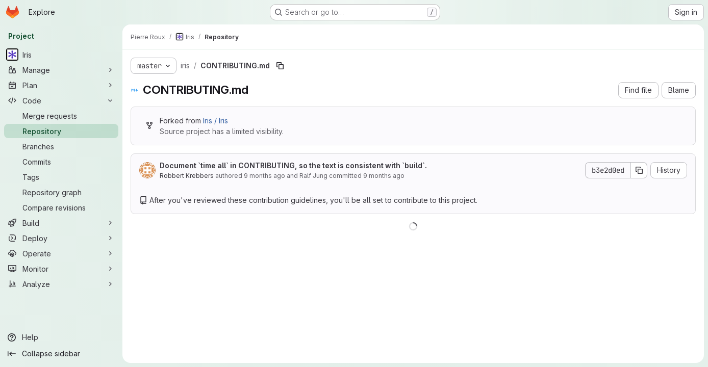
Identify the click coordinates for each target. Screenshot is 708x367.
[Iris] (61, 54)
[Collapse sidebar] (61, 354)
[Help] (61, 337)
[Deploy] (61, 238)
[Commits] (61, 161)
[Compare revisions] (61, 207)
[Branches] (61, 146)
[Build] (61, 223)
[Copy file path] (280, 66)
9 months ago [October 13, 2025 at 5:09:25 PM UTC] (264, 175)
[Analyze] (61, 284)
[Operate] (61, 253)
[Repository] (61, 131)
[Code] (61, 100)
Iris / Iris (215, 120)
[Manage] (61, 70)
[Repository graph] (61, 192)
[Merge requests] (61, 116)
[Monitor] (61, 268)
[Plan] (61, 85)
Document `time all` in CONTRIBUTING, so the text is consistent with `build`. (293, 165)
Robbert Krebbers (187, 175)
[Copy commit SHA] (639, 170)
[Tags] (61, 177)
